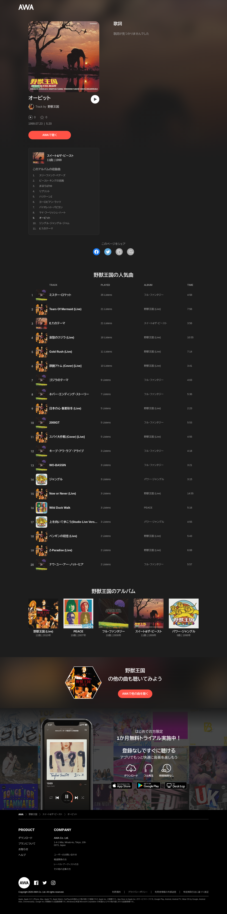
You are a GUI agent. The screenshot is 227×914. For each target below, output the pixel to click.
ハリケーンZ (45, 196)
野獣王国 (53, 106)
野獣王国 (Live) (152, 309)
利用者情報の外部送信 (165, 892)
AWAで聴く (49, 135)
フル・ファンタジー (154, 294)
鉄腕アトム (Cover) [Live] (65, 365)
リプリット (44, 191)
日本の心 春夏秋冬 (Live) (65, 408)
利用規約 (116, 892)
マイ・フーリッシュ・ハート (52, 212)
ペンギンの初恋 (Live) (63, 536)
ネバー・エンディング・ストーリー (69, 394)
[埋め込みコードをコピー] (130, 251)
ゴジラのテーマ (58, 380)
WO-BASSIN (57, 465)
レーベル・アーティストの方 (66, 864)
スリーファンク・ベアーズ (52, 175)
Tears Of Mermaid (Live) (65, 309)
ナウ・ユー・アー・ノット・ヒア (66, 564)
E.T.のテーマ (46, 228)
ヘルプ (22, 855)
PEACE (148, 507)
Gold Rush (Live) (60, 351)
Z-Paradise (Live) (60, 550)
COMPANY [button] (62, 830)
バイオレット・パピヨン (51, 207)
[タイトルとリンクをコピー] (119, 251)
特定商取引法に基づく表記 (196, 892)
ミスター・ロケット (60, 294)
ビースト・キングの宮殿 (51, 180)
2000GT (54, 422)
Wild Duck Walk (59, 507)
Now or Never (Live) (62, 493)
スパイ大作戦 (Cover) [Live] (67, 436)
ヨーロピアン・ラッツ (50, 202)
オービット (72, 814)
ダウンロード (25, 838)
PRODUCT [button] (26, 830)
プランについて (26, 843)
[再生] (95, 99)
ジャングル (56, 479)
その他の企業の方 (62, 869)
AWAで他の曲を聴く (135, 693)
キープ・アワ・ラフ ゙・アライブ (66, 450)
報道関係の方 (60, 859)
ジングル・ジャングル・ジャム (54, 223)
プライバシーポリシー (138, 892)
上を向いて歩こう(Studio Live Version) (74, 521)
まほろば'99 (45, 186)
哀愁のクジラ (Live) (61, 337)
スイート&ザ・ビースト (60, 155)
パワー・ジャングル (154, 479)
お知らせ (23, 849)
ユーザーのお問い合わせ (65, 855)
